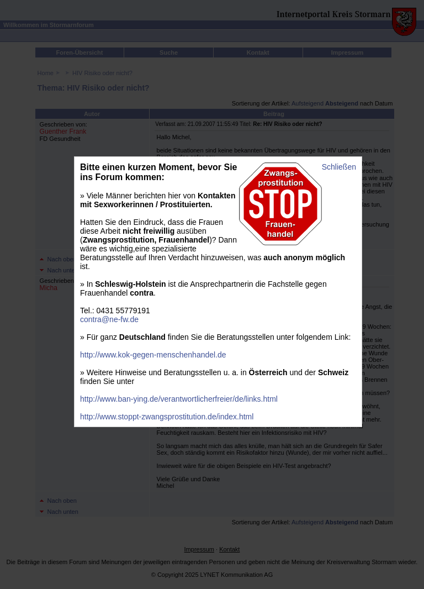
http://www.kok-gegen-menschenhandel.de (153, 354)
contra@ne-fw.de (109, 319)
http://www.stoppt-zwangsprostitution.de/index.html (166, 416)
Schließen (339, 166)
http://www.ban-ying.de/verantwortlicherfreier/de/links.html (179, 399)
